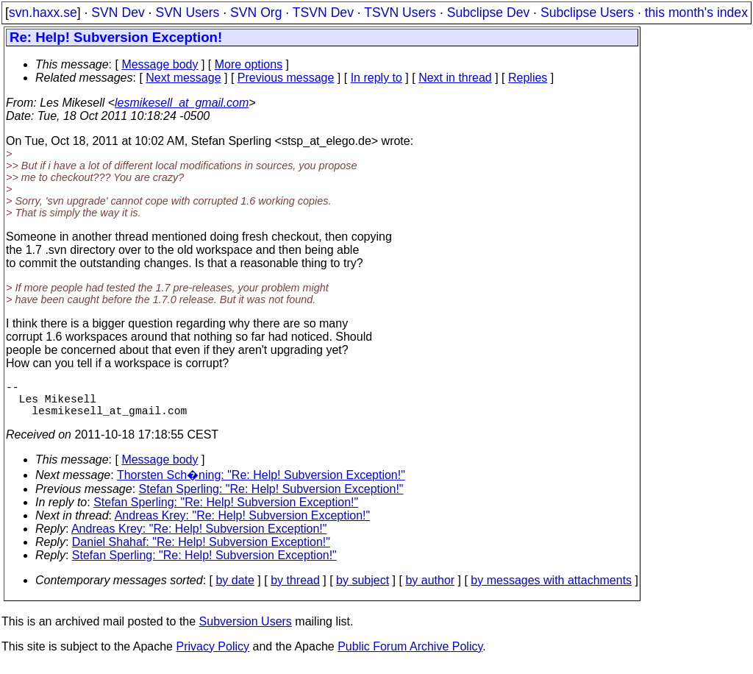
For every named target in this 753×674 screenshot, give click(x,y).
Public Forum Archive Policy (410, 655)
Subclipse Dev (488, 12)
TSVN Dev (323, 12)
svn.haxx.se (43, 12)
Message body (159, 64)
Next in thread (455, 77)
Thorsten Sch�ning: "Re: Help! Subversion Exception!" (261, 484)
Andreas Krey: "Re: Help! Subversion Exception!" (243, 524)
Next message (183, 77)
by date (234, 589)
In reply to (376, 77)
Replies (527, 77)
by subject (362, 589)
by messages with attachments (551, 589)
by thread (295, 589)
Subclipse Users (587, 12)
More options (249, 64)
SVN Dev (117, 12)
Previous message (286, 77)
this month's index (696, 12)
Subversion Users (245, 630)
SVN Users (187, 12)
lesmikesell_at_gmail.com (182, 102)
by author (429, 589)
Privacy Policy (212, 655)
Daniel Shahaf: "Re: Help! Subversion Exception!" (201, 550)
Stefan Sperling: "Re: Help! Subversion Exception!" (271, 498)
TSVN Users (400, 12)
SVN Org (256, 12)
